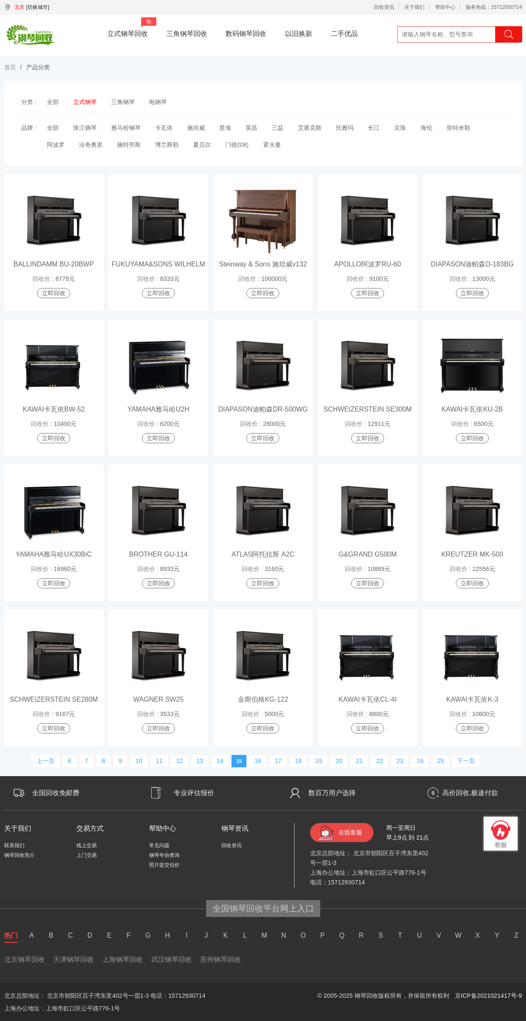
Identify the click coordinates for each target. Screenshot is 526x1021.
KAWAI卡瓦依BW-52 (54, 409)
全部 (53, 102)
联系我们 (14, 845)
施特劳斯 (129, 144)
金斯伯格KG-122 (263, 699)
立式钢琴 (85, 102)
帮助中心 (445, 7)
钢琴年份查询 (164, 855)
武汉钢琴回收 (171, 959)
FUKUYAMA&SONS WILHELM (158, 264)
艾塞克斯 (310, 127)
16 (257, 761)
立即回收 (53, 293)
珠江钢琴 (85, 127)
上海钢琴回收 (122, 959)
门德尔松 (237, 144)
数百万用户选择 (332, 792)
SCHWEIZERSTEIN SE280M (54, 699)
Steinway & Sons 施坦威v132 (263, 264)
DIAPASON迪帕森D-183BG (472, 264)
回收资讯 (384, 7)
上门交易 (86, 855)
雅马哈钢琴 (126, 127)
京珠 (400, 127)
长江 (374, 127)
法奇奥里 (91, 144)
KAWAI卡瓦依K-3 (472, 699)
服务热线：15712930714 (494, 7)
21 (359, 761)
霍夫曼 (272, 144)
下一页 (466, 761)
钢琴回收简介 (19, 855)
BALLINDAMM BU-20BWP (54, 264)
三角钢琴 (123, 102)
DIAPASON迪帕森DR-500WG (263, 409)
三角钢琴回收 (186, 33)
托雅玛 (345, 127)
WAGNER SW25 (158, 699)
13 (199, 761)
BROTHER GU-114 (158, 554)
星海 (225, 127)
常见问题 (159, 845)
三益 (277, 127)
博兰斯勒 (167, 144)
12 (179, 761)
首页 (10, 67)
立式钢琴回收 (131, 27)
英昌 (251, 127)
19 (318, 761)
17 (278, 761)
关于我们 (414, 7)
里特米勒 (458, 127)
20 (338, 761)
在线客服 (350, 832)
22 (379, 761)
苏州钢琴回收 (220, 959)
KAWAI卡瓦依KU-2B (472, 409)
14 (220, 761)
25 (440, 761)
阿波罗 (56, 144)
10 (139, 761)
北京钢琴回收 (24, 959)
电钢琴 (158, 102)
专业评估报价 (194, 792)
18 (298, 761)
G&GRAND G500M (367, 554)
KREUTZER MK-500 (472, 554)
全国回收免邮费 (55, 792)
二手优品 (344, 33)
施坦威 (196, 127)
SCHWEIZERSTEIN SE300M (368, 409)
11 (159, 761)
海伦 (426, 127)
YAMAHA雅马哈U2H (158, 409)
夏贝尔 (202, 144)
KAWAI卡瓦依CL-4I (367, 699)
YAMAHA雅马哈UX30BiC (54, 554)
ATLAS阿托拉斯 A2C (263, 554)
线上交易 (86, 845)
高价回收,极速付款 (470, 792)
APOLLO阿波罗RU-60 (367, 264)
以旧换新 (298, 33)
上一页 (46, 761)
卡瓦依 (164, 127)
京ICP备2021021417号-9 (488, 995)
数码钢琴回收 (246, 33)
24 (420, 761)
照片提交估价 (164, 865)
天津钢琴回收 (73, 959)
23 (399, 761)
